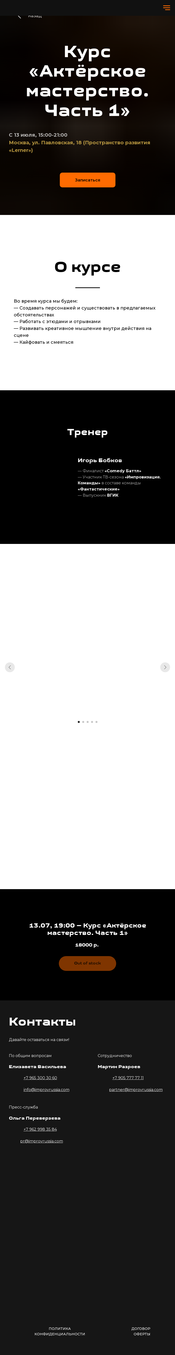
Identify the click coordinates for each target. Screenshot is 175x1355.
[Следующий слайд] (165, 667)
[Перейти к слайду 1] (79, 722)
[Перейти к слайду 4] (92, 722)
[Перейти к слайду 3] (88, 722)
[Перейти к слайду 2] (83, 722)
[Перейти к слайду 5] (96, 722)
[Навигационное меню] (166, 7)
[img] (43, 1167)
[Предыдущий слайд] (10, 667)
